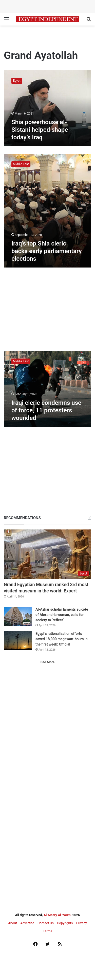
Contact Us (45, 923)
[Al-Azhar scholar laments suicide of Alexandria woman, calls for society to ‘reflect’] (18, 616)
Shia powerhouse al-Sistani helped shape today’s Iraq (39, 130)
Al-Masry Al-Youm (57, 915)
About (12, 923)
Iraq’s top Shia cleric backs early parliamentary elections (46, 251)
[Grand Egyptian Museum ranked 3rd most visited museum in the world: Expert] (47, 554)
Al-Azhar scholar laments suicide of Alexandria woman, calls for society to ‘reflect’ (61, 614)
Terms (47, 931)
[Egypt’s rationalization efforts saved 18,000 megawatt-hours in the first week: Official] (18, 640)
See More (47, 662)
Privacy (81, 923)
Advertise (27, 923)
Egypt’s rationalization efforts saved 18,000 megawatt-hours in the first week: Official (61, 639)
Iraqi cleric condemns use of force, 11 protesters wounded (46, 410)
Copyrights (65, 923)
